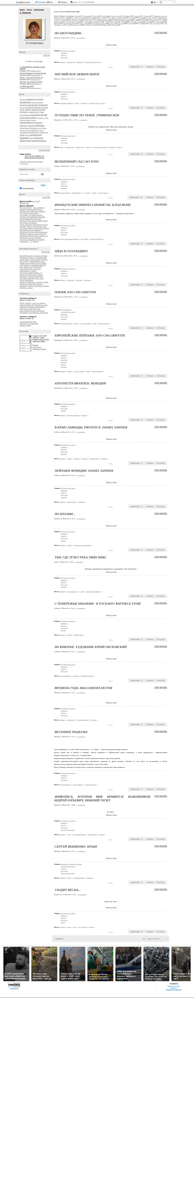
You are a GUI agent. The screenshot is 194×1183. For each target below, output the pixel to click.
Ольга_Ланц (39, 278)
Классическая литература (92, 22)
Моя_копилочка (40, 234)
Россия (101, 834)
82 (150, 939)
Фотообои (106, 16)
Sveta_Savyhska (26, 225)
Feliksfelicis (24, 258)
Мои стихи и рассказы (92, 20)
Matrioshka (29, 219)
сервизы (41, 130)
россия (34, 130)
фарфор (25, 137)
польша (33, 128)
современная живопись (29, 132)
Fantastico (105, 25)
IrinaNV (26, 213)
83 (148, 939)
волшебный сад (77, 193)
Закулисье (113, 23)
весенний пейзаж (65, 784)
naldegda (35, 265)
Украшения (147, 16)
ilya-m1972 (36, 201)
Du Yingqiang (82, 927)
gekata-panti (24, 263)
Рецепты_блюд (25, 326)
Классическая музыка (73, 22)
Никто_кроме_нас (41, 236)
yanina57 (23, 227)
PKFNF (25, 261)
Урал (68, 834)
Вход (51, 2)
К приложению (44, 150)
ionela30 (32, 263)
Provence (85, 458)
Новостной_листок (27, 238)
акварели (31, 99)
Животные (121, 23)
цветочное (25, 140)
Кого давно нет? (26, 208)
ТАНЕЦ (68, 17)
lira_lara (38, 263)
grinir (21, 213)
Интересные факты (70, 23)
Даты (68, 25)
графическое (69, 147)
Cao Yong (87, 193)
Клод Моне (84, 239)
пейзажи (39, 125)
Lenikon (33, 215)
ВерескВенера (25, 230)
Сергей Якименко (78, 878)
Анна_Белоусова (26, 269)
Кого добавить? (39, 208)
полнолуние (24, 128)
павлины (23, 126)
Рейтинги (63, 2)
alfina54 (37, 261)
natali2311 (42, 265)
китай (44, 114)
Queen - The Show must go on (31, 78)
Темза (61, 147)
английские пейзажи (66, 103)
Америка (95, 25)
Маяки (114, 20)
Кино (116, 22)
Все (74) (47, 55)
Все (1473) (46, 252)
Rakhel (45, 221)
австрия (23, 100)
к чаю (41, 112)
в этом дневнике (27, 188)
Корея (143, 20)
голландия (23, 107)
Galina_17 (32, 258)
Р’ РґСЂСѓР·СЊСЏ (36, 43)
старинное (43, 132)
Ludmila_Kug (24, 217)
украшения (35, 135)
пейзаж (31, 126)
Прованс (77, 458)
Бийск (34, 271)
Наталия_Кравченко (35, 277)
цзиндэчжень (39, 140)
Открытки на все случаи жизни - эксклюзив (128, 19)
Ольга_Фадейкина (26, 280)
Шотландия (71, 62)
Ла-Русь (31, 232)
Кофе (136, 20)
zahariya (30, 227)
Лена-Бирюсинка (41, 232)
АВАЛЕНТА (37, 267)
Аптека (87, 25)
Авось (75, 2)
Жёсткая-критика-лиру (28, 322)
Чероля (35, 242)
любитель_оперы (26, 288)
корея (33, 117)
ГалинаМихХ (35, 230)
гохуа (74, 927)
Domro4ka (30, 211)
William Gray (80, 147)
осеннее (38, 122)
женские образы (34, 107)
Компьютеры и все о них (156, 20)
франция (38, 138)
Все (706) (46, 197)
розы (29, 130)
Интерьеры (57, 23)
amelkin (22, 210)
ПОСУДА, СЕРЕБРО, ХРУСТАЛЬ (82, 19)
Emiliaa (44, 256)
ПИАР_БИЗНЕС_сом (27, 303)
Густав (29, 275)
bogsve (40, 210)
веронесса (23, 286)
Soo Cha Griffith (86, 323)
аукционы (25, 102)
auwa (28, 210)
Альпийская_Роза (40, 227)
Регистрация (41, 2)
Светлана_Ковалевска (28, 240)
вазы (40, 102)
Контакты (173, 1173)
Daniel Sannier (94, 458)
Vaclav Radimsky (78, 784)
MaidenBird (34, 217)
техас (27, 135)
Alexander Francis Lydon (92, 62)
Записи (22, 10)
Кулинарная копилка (125, 20)
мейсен (28, 120)
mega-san (37, 219)
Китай (107, 22)
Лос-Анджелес (103, 193)
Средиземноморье (65, 676)
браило (31, 228)
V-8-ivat (45, 225)
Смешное (95, 17)
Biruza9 (22, 256)
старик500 (41, 240)
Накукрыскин (24, 163)
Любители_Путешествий (29, 307)
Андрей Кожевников (79, 834)
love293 (39, 215)
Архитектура (77, 25)
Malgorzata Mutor (83, 720)
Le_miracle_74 (25, 215)
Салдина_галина (41, 282)
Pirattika (39, 221)
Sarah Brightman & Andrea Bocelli (33, 73)
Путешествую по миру (68, 51)
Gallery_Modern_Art (27, 305)
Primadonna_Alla (26, 313)
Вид (156, 3)
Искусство (160, 22)
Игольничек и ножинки (99, 23)
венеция (23, 105)
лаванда (69, 458)
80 (156, 939)
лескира (46, 286)
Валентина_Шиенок (41, 228)
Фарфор (127, 16)
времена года (71, 720)
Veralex (31, 261)
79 (158, 939)
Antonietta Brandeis (73, 415)
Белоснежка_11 (25, 271)
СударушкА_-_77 (26, 242)
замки (77, 103)
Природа (64, 19)
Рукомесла (104, 17)
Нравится (150, 66)
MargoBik (41, 217)
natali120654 (24, 203)
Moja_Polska (24, 311)
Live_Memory (41, 303)
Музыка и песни (77, 20)
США (119, 147)
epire (37, 211)
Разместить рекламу (174, 1175)
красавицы (40, 118)
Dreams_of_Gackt (26, 309)
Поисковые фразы (39, 349)
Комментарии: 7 (35, 71)
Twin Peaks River (72, 591)
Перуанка (37, 238)
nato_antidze (24, 267)
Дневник (160, 32)
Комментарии (39, 10)
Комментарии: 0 (35, 84)
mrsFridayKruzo (25, 265)
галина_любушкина (35, 286)
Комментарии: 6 (36, 75)
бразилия (35, 102)
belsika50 (33, 210)
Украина (89, 878)
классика (24, 118)
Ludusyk (33, 260)
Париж (76, 323)
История (149, 22)
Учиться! (137, 16)
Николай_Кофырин (27, 236)
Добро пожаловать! (155, 23)
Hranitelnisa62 (41, 258)
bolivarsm (23, 211)
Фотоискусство (116, 16)
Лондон (88, 147)
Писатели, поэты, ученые (104, 19)
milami (44, 263)
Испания (114, 25)
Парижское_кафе (41, 305)
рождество (23, 130)
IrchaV (22, 260)
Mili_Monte (32, 221)
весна (69, 927)
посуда (39, 128)
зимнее (28, 110)
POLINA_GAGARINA (37, 311)
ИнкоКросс (24, 277)
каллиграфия (25, 115)
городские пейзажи (66, 323)
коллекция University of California (104, 147)
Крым (69, 878)
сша (22, 134)
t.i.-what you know (27, 86)
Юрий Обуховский (87, 676)
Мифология (105, 20)
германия (43, 105)
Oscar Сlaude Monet (96, 239)
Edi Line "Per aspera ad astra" (31, 82)
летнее (46, 118)
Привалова (21, 13)
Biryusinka (29, 256)
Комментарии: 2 (35, 79)
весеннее (33, 105)
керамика (35, 115)
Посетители (36, 347)
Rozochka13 (24, 223)
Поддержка (152, 2)
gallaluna (42, 211)
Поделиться (161, 66)
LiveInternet (23, 2)
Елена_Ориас (37, 275)
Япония (77, 16)
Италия (124, 22)
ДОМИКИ (142, 23)
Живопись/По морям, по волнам (71, 864)
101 (144, 939)
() (142, 66)
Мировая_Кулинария (40, 313)
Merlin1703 (24, 221)
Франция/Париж (66, 310)
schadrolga (33, 223)
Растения (132, 17)
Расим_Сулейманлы (27, 282)
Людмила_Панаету (27, 234)
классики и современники (82, 545)
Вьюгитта (23, 275)
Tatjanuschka (37, 225)
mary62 (22, 219)
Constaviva (37, 256)
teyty (31, 267)
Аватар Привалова (34, 29)
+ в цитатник (80, 38)
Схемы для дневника (80, 17)
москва (33, 120)
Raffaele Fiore (78, 635)
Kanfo (27, 260)
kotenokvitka (34, 213)
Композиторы (58, 22)
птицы (44, 128)
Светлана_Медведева (28, 284)
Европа (69, 371)
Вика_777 (38, 273)
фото (32, 138)
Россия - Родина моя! (119, 17)
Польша (93, 720)
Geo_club (36, 309)
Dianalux (42, 307)
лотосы (23, 120)
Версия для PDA (174, 1171)
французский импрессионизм (69, 239)
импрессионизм (38, 110)
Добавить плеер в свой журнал (31, 162)
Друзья (29, 10)
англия (39, 99)
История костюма (137, 22)
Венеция (62, 415)
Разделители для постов (147, 17)
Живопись (132, 23)
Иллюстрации (84, 23)
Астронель (24, 228)
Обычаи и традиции (152, 19)
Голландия (70, 280)
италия (23, 112)
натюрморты (27, 122)
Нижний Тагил (92, 834)
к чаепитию (33, 112)
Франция (96, 16)
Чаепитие (86, 16)
